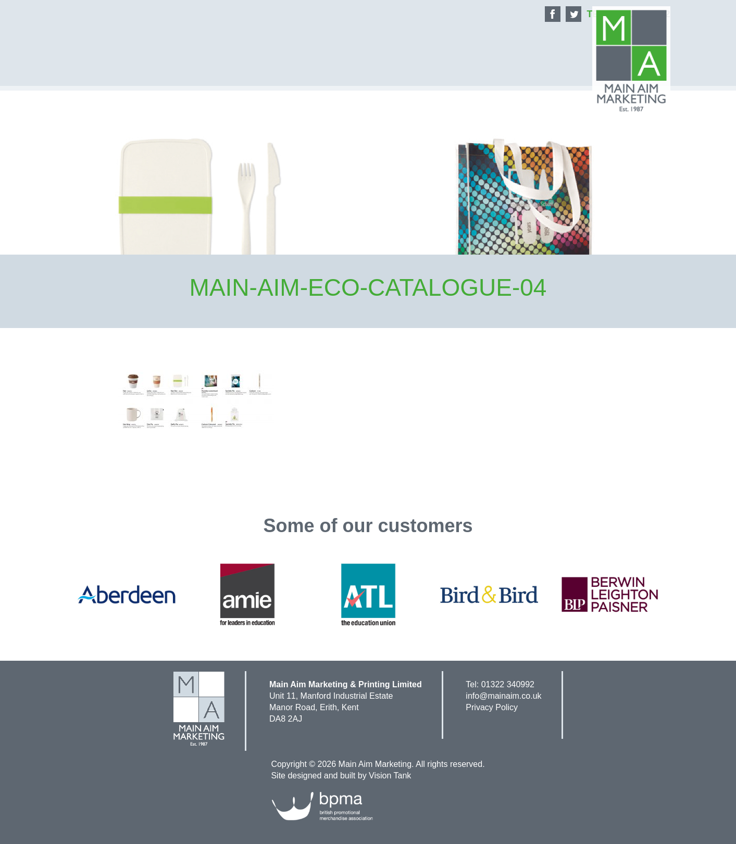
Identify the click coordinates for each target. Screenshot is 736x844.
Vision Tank (390, 775)
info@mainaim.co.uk (503, 695)
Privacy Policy (492, 707)
